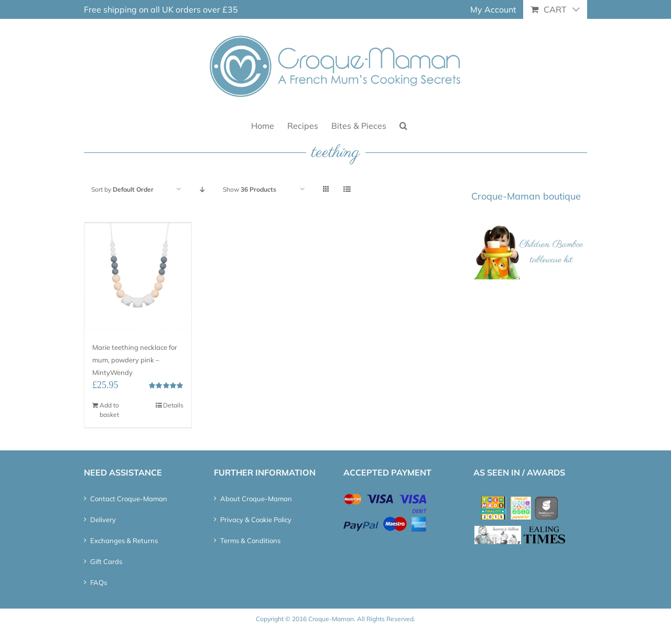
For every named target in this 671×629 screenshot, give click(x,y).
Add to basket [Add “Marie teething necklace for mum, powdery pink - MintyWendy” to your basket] (109, 409)
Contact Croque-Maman (128, 498)
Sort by (122, 189)
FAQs (98, 582)
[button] (403, 125)
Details (173, 405)
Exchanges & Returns (124, 540)
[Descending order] (202, 189)
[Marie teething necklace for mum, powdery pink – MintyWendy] (137, 276)
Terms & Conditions (250, 540)
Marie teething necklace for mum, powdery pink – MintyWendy (134, 360)
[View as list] (347, 189)
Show (249, 189)
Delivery (103, 519)
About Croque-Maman (256, 498)
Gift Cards (106, 561)
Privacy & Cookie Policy (255, 519)
